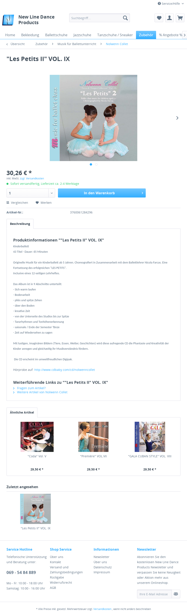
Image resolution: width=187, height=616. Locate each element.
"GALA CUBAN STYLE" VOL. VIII (149, 456)
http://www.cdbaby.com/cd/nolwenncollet (64, 370)
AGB (53, 588)
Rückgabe (57, 577)
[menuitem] (99, 18)
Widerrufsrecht (61, 582)
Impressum (102, 572)
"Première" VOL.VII (93, 456)
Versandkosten (102, 609)
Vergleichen (17, 203)
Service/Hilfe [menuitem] (169, 4)
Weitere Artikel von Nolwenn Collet (40, 392)
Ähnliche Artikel (22, 412)
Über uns (56, 557)
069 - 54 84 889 (21, 572)
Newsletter (101, 557)
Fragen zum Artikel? (29, 388)
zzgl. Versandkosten (32, 178)
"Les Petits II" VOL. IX (35, 528)
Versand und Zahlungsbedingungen (66, 569)
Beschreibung (20, 224)
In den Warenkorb (113, 192)
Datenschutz (103, 567)
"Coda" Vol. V (37, 456)
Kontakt (55, 562)
